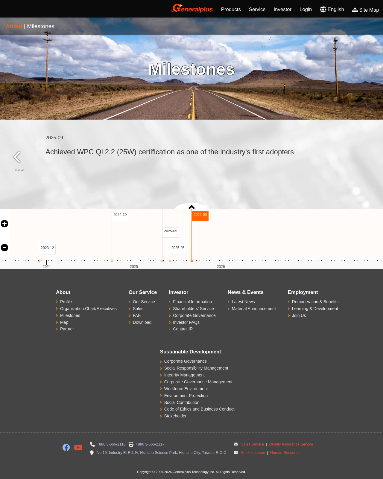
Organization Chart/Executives (88, 308)
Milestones (70, 315)
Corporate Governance (194, 315)
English (332, 9)
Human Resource (284, 453)
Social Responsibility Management (196, 368)
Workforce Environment (186, 388)
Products (231, 9)
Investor (283, 9)
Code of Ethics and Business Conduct (199, 409)
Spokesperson (253, 453)
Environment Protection (186, 395)
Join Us (299, 315)
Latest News (243, 301)
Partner (67, 329)
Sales (138, 308)
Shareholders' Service (193, 308)
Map (64, 322)
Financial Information (192, 301)
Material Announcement (254, 308)
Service (257, 9)
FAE (137, 315)
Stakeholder (175, 416)
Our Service (144, 301)
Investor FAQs (186, 322)
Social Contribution (182, 402)
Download (142, 322)
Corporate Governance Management (198, 381)
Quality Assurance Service (290, 444)
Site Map (365, 10)
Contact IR (183, 329)
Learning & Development (315, 308)
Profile (66, 301)
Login (306, 9)
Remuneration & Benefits (315, 301)
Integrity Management (184, 375)
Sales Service (252, 444)
